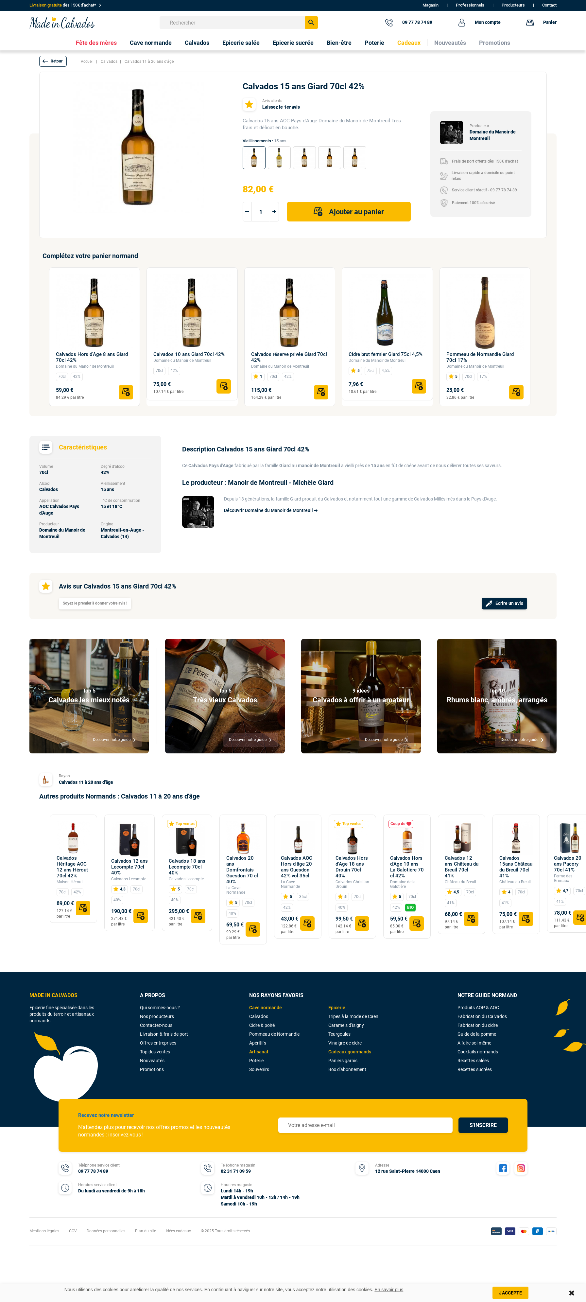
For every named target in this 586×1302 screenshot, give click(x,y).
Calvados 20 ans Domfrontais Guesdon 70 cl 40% (242, 870)
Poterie (256, 1060)
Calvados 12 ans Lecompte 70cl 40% (129, 867)
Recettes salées (473, 1060)
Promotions (152, 1069)
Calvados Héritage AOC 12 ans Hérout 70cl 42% (72, 867)
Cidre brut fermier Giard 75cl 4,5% (385, 354)
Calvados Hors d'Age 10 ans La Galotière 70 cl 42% (407, 867)
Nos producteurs (157, 1016)
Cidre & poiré (262, 1025)
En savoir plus (388, 1289)
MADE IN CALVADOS (53, 995)
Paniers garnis (342, 1060)
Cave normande (265, 1007)
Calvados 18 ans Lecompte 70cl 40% (187, 867)
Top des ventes (155, 1051)
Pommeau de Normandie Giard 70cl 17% (480, 357)
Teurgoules (339, 1034)
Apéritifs (257, 1043)
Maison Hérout (70, 882)
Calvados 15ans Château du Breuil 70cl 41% (515, 867)
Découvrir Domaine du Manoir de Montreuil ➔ (271, 510)
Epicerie (336, 1007)
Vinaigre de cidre (345, 1043)
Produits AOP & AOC (478, 1007)
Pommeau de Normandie (274, 1034)
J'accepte (510, 1292)
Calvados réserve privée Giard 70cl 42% (289, 357)
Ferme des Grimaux (563, 878)
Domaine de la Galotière (403, 884)
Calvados (258, 1016)
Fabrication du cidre (477, 1025)
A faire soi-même (474, 1043)
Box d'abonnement (347, 1069)
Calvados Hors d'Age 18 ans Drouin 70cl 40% (352, 867)
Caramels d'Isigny (346, 1025)
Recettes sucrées (474, 1069)
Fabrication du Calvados (482, 1016)
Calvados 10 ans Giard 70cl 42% (189, 354)
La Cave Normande (235, 890)
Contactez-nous (156, 1025)
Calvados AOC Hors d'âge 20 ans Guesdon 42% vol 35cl (296, 867)
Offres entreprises (158, 1043)
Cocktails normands (477, 1051)
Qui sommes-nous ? (160, 1007)
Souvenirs (259, 1069)
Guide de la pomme (476, 1034)
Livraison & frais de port (164, 1034)
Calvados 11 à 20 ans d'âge (86, 782)
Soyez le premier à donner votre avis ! (95, 603)
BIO (410, 907)
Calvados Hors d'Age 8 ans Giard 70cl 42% (92, 357)
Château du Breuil (460, 882)
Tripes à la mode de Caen (353, 1016)
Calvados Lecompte (128, 879)
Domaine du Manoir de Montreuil (85, 366)
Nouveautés (152, 1060)
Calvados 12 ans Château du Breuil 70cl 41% (461, 867)
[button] (53, 61)
